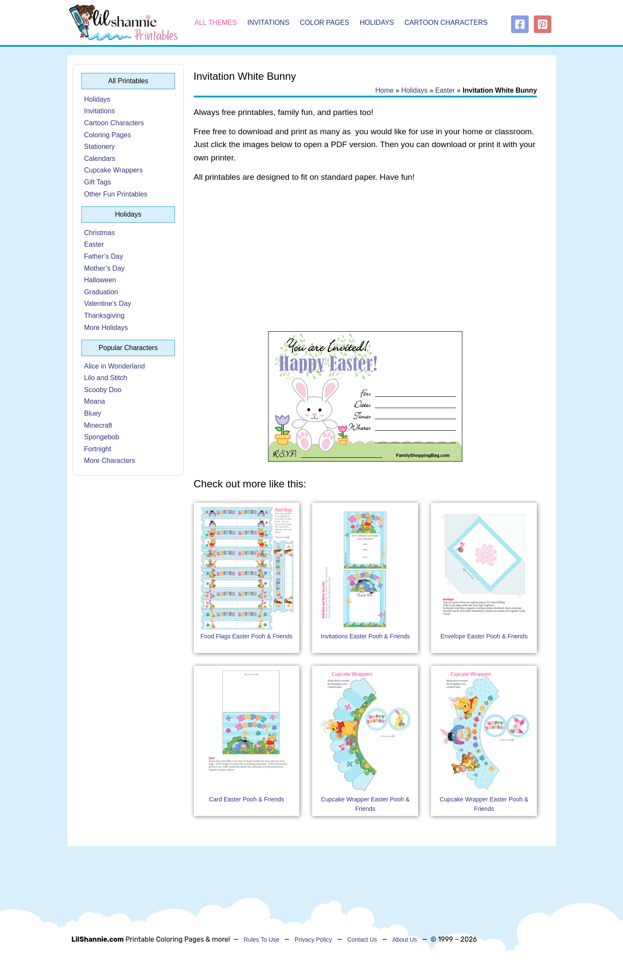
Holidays (377, 22)
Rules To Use (261, 939)
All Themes (216, 22)
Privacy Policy (313, 939)
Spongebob (101, 437)
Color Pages (324, 22)
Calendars (99, 158)
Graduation (101, 292)
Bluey (92, 413)
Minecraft (98, 425)
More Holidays (106, 327)
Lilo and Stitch (105, 377)
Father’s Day (103, 256)
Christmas (99, 232)
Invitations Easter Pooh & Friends (365, 636)
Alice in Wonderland (114, 366)
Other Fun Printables (115, 194)
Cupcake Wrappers (113, 170)
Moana (94, 401)
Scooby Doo (102, 389)
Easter (94, 244)
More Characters (109, 460)
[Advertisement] (365, 258)
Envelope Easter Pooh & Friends (483, 636)
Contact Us (362, 939)
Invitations (268, 22)
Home (384, 90)
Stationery (99, 146)
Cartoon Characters (446, 22)
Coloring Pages (107, 135)
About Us (404, 939)
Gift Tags (97, 182)
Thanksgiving (104, 315)
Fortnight (97, 449)
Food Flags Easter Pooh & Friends (247, 636)
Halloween (100, 280)
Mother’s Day (104, 268)
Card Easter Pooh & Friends (246, 799)
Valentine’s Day (107, 303)
